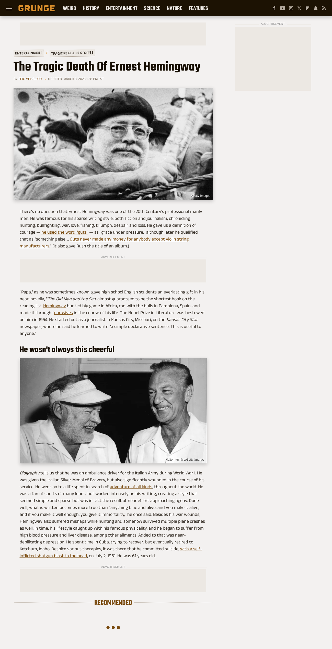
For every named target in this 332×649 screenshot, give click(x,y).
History (91, 8)
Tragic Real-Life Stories (72, 52)
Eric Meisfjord (30, 79)
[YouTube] (282, 8)
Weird (69, 8)
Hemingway (54, 305)
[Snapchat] (316, 8)
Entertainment (121, 8)
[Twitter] (299, 8)
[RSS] (324, 8)
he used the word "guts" (64, 232)
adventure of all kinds (131, 486)
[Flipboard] (307, 8)
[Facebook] (274, 8)
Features (198, 8)
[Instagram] (291, 8)
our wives (63, 312)
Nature (174, 8)
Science (152, 8)
